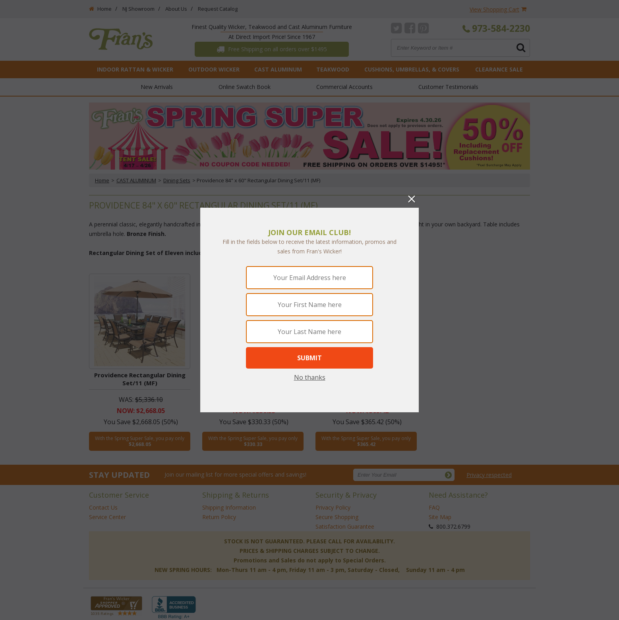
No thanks (309, 377)
